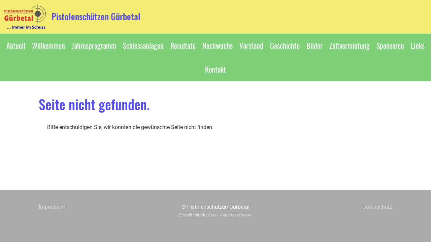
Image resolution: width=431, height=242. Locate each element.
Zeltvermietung (349, 45)
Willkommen (48, 45)
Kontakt (215, 69)
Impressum (52, 207)
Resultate (183, 45)
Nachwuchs (217, 45)
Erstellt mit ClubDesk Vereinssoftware (215, 214)
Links (418, 45)
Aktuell (15, 45)
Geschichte (285, 45)
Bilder (314, 45)
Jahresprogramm (94, 45)
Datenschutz (377, 207)
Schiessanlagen (143, 45)
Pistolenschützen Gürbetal (96, 16)
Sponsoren (390, 45)
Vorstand (251, 45)
